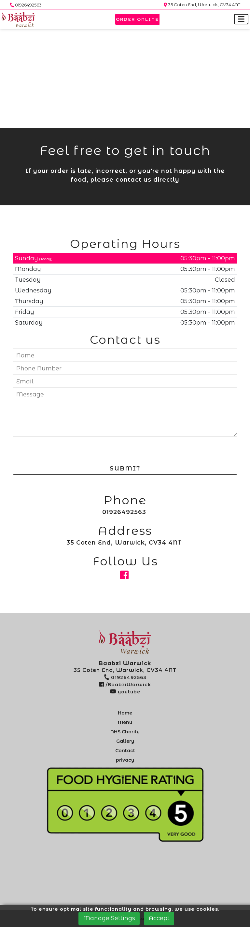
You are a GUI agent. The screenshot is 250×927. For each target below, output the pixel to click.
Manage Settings (109, 918)
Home (125, 713)
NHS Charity (125, 731)
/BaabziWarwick (125, 685)
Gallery (125, 741)
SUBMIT (125, 468)
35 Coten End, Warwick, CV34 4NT (202, 5)
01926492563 (26, 4)
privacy (125, 760)
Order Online (137, 19)
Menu (125, 722)
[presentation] (62, 450)
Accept (159, 918)
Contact (125, 750)
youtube (125, 692)
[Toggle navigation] (241, 19)
